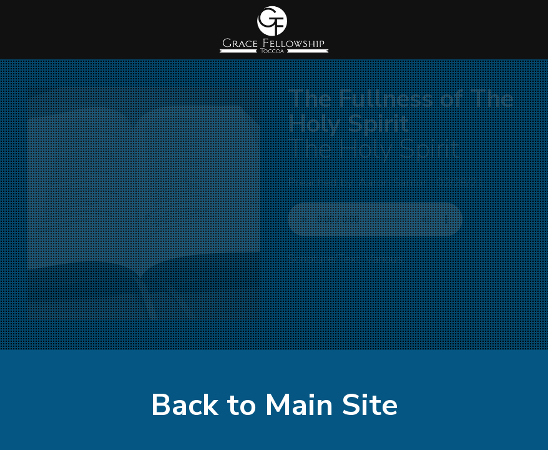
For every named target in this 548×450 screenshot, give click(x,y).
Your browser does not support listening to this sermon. (375, 219)
